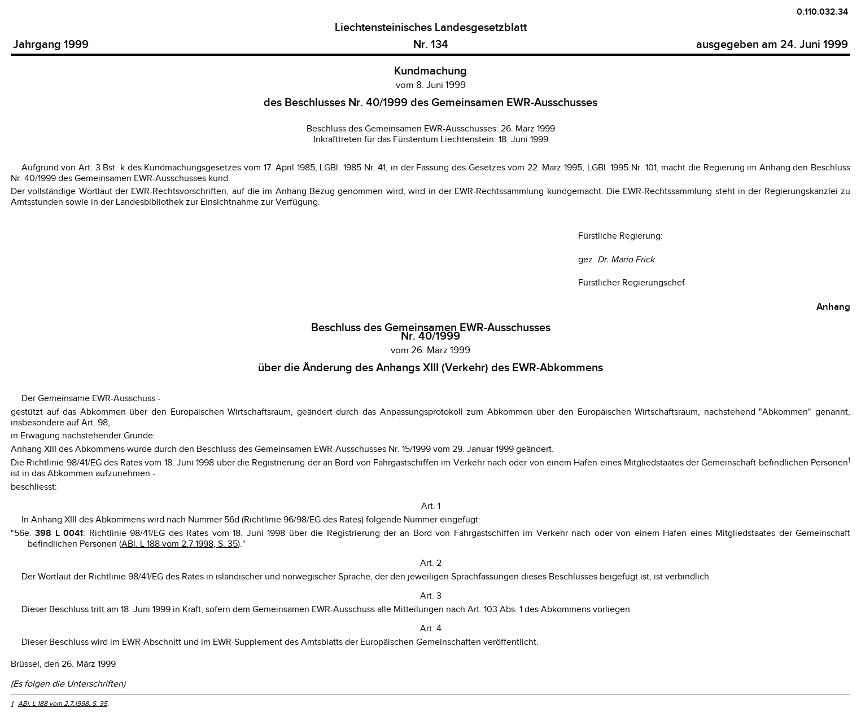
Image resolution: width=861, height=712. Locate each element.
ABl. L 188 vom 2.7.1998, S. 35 (179, 544)
